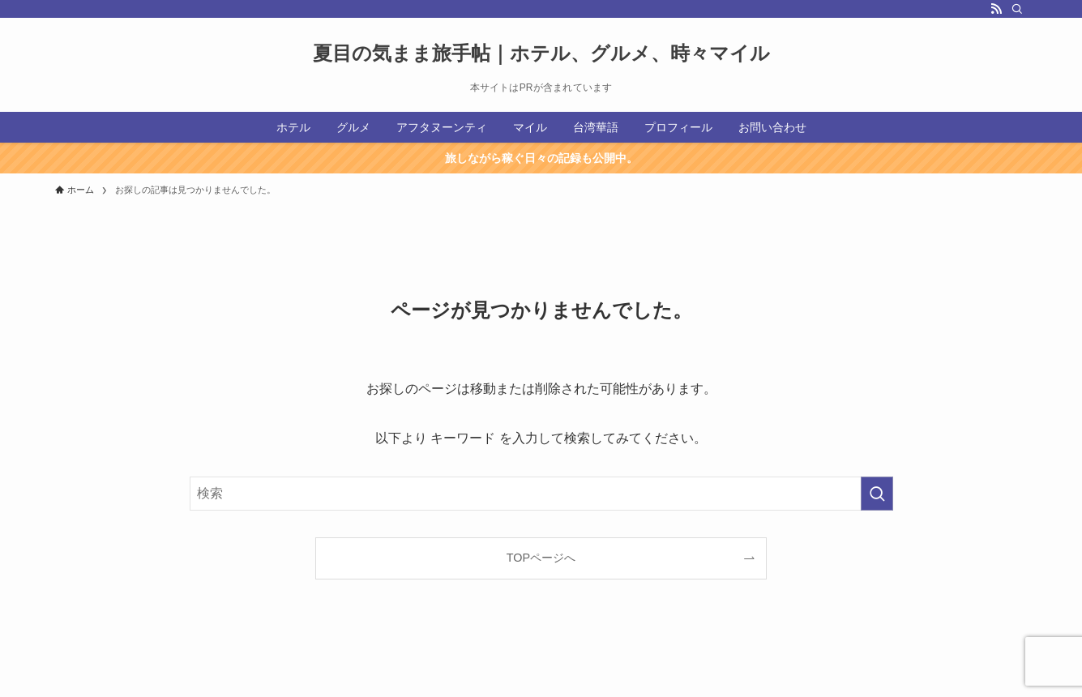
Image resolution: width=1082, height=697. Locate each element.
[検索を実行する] (877, 494)
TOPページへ (541, 557)
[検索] (1017, 9)
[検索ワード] (541, 494)
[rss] (996, 9)
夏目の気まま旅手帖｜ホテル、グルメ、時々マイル (541, 53)
